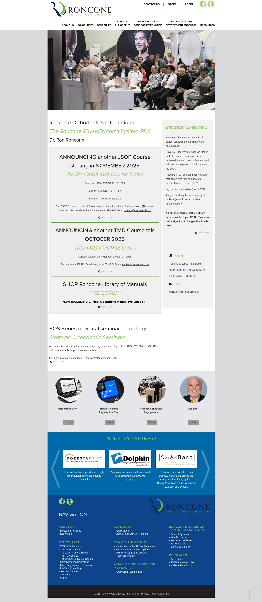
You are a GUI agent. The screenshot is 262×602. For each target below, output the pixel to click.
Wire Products (178, 537)
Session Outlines (69, 571)
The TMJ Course (69, 555)
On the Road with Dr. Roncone (131, 533)
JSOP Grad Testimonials (128, 571)
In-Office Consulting (71, 568)
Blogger (70, 501)
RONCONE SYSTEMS (181, 23)
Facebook (203, 4)
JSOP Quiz (66, 574)
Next (203, 469)
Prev (57, 469)
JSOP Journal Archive (182, 562)
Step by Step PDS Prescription (132, 549)
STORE (172, 4)
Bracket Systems (180, 534)
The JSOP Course (70, 549)
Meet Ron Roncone (70, 530)
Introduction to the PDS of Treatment (135, 546)
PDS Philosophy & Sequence (131, 552)
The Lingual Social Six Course (76, 558)
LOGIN (189, 4)
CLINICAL (122, 23)
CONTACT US (152, 4)
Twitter (211, 4)
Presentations (178, 559)
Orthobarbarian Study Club (74, 562)
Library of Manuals (181, 546)
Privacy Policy (148, 593)
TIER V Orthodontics (71, 546)
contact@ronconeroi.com (137, 210)
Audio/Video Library (181, 565)
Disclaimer (164, 593)
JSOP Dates (122, 530)
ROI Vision (66, 533)
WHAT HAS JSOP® (148, 23)
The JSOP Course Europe (74, 552)
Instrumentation (179, 543)
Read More (105, 217)
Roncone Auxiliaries (181, 540)
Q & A (63, 577)
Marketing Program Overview (76, 565)
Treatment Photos (125, 555)
